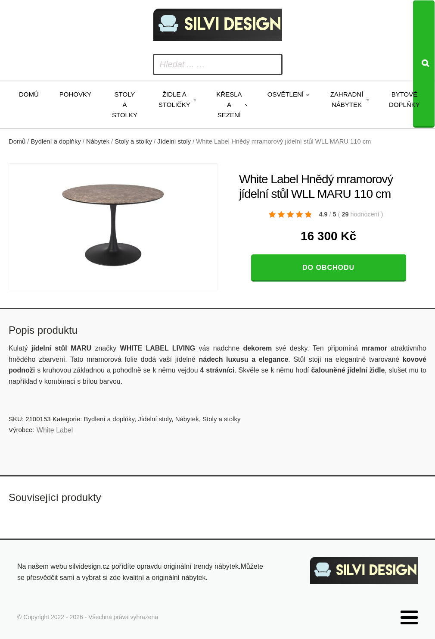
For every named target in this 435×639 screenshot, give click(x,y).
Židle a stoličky (174, 99)
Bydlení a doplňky (56, 141)
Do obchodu (328, 267)
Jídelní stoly (174, 141)
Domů (29, 94)
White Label (55, 430)
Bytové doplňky (404, 99)
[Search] (424, 64)
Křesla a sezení (229, 105)
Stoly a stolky (124, 105)
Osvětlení (285, 94)
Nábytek (97, 141)
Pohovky (75, 94)
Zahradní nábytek (347, 99)
